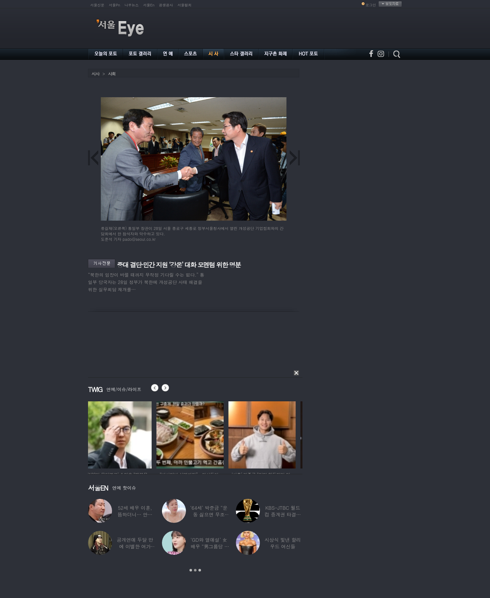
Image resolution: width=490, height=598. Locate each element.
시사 (95, 74)
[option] (121, 434)
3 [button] (199, 570)
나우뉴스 (132, 5)
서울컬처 (185, 5)
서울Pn (114, 5)
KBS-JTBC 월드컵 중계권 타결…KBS (282, 514)
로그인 (370, 5)
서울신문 (97, 5)
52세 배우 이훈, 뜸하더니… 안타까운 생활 (134, 514)
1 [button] (190, 570)
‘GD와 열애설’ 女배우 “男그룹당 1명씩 (208, 546)
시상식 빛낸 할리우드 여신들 (282, 543)
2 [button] (195, 570)
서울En (148, 5)
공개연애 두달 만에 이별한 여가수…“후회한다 (135, 546)
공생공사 (166, 5)
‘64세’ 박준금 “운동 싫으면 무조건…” (208, 514)
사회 (112, 74)
